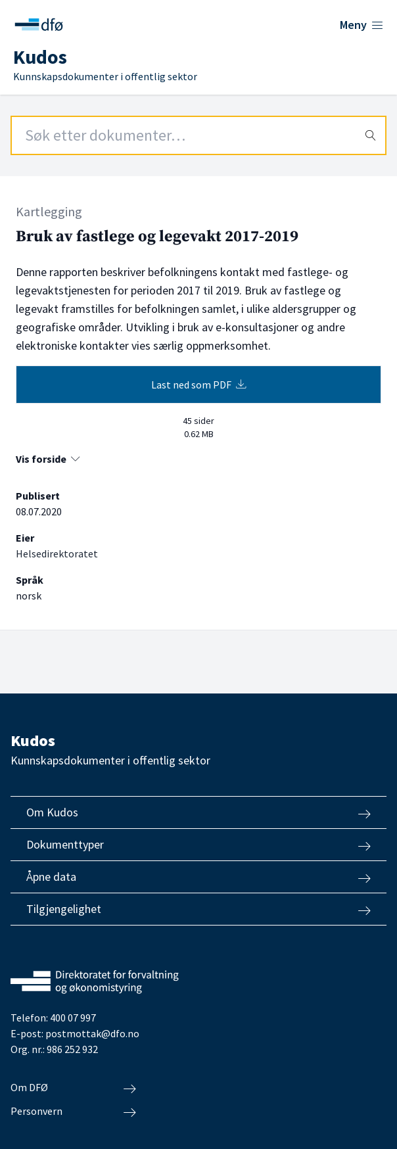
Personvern (73, 1111)
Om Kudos (198, 812)
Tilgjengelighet (198, 909)
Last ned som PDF (198, 384)
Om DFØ (73, 1088)
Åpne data (198, 877)
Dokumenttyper (198, 845)
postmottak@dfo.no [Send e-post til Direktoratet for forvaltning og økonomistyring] (92, 1033)
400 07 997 (73, 1017)
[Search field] (198, 135)
